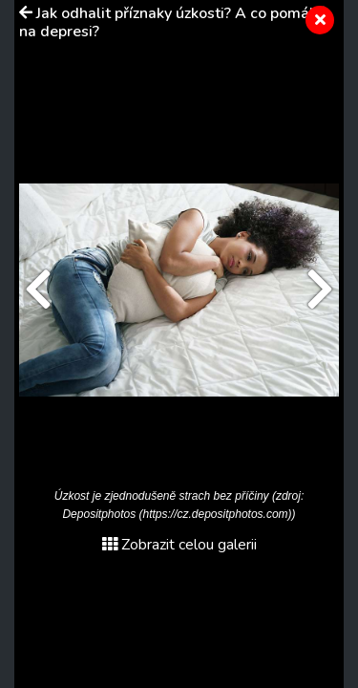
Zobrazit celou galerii (179, 544)
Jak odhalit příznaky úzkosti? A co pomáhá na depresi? (172, 22)
